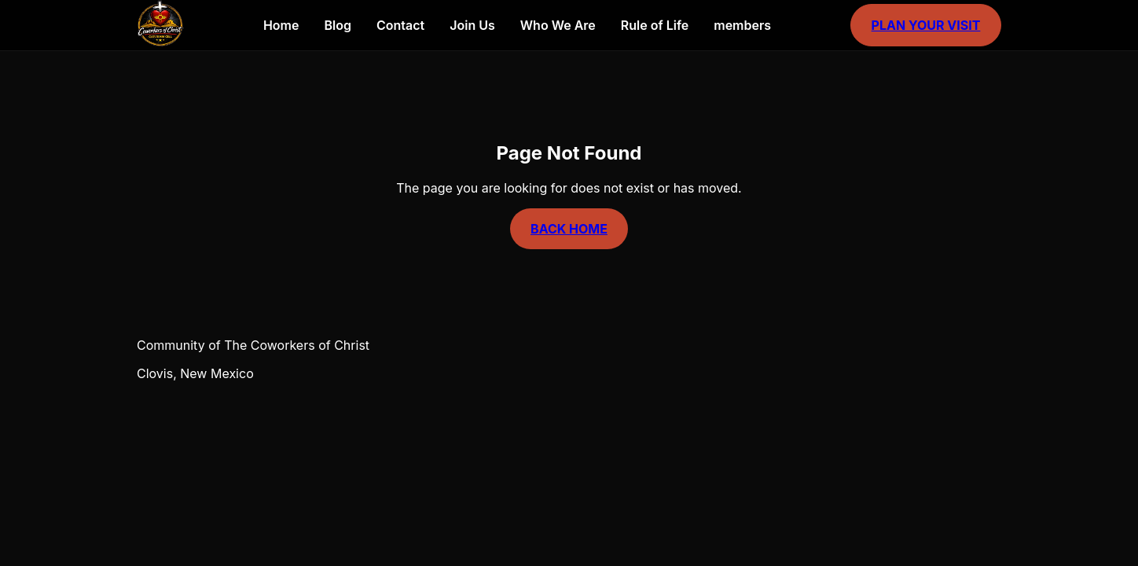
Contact (400, 25)
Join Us (472, 25)
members (742, 25)
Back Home (569, 229)
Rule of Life (654, 25)
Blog (337, 25)
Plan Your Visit (926, 25)
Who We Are (558, 25)
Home (281, 25)
